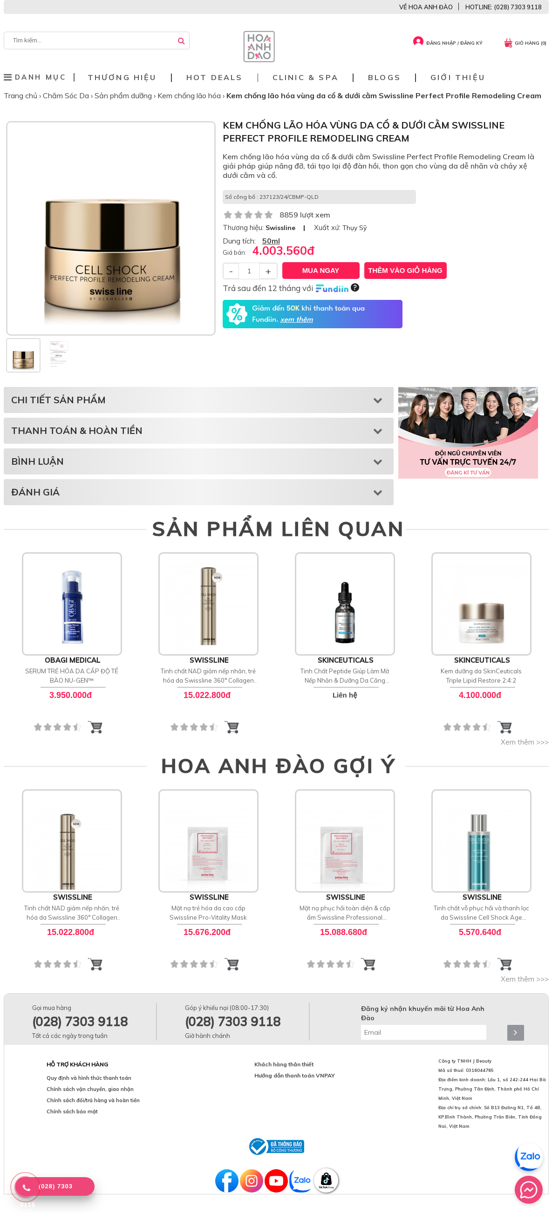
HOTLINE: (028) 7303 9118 (503, 7)
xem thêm (296, 320)
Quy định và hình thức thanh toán (89, 1078)
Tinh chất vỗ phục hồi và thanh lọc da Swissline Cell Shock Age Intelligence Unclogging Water (481, 913)
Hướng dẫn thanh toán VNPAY (294, 1075)
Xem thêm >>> (525, 742)
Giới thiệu (457, 77)
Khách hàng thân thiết (283, 1064)
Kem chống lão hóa (190, 95)
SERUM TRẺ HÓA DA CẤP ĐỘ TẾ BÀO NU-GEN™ (71, 675)
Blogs (384, 77)
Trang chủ (21, 95)
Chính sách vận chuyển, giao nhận (90, 1089)
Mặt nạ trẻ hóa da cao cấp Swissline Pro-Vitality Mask (208, 912)
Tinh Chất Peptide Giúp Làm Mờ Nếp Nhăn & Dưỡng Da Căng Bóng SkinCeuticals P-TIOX (344, 676)
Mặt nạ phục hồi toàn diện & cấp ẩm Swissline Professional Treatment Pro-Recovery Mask (345, 913)
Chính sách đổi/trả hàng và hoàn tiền (93, 1100)
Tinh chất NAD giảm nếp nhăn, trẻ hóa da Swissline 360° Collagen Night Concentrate (208, 676)
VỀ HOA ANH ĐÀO (426, 7)
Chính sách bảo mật (72, 1111)
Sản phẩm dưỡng (124, 95)
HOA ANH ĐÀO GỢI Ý (278, 765)
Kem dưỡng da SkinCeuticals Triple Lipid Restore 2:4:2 (481, 675)
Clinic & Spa (306, 77)
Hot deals (214, 77)
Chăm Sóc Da (67, 95)
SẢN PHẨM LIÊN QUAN (278, 528)
